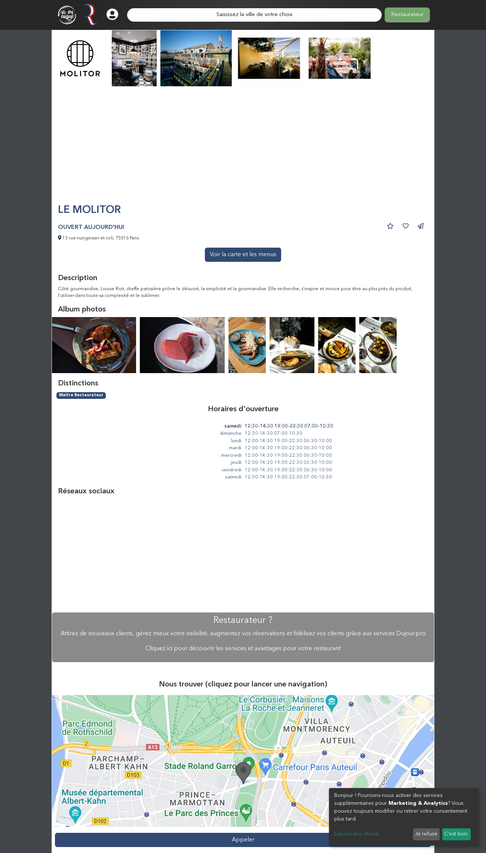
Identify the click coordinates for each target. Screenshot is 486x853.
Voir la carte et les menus (243, 255)
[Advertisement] (243, 148)
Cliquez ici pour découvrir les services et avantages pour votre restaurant (243, 649)
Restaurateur (407, 15)
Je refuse (426, 834)
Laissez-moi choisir (356, 834)
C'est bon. (456, 834)
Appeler (243, 840)
